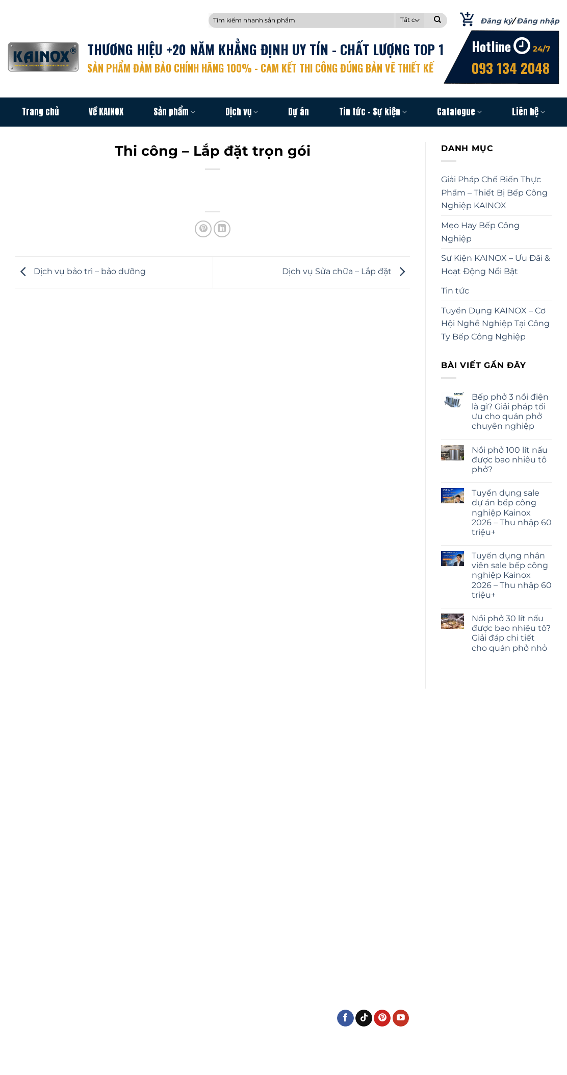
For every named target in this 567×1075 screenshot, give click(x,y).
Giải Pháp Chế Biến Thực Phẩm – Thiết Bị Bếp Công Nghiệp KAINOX (494, 193)
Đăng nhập (538, 21)
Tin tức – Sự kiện (373, 111)
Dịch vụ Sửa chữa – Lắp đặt (346, 272)
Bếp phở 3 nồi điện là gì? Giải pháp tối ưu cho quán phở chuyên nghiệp (510, 411)
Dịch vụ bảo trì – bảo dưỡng (80, 272)
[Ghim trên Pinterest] (203, 229)
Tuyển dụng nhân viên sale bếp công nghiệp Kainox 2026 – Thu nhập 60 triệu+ (512, 575)
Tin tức (455, 291)
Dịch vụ (241, 111)
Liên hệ (528, 111)
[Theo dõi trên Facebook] (345, 1018)
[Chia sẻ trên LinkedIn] (222, 229)
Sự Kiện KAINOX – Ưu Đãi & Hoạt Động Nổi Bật (495, 265)
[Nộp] (437, 20)
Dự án (298, 111)
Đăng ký (496, 21)
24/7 (541, 49)
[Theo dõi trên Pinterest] (382, 1018)
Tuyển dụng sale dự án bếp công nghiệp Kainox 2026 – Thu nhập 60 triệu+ (512, 513)
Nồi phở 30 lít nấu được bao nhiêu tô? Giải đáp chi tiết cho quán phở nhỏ (511, 633)
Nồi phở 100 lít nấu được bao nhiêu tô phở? (510, 459)
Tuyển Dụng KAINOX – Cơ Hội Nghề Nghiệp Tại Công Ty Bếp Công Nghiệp (495, 323)
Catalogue (459, 111)
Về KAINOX (106, 111)
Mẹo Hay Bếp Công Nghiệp (480, 232)
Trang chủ (40, 111)
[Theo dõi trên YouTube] (401, 1018)
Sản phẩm (174, 111)
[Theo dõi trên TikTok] (363, 1018)
